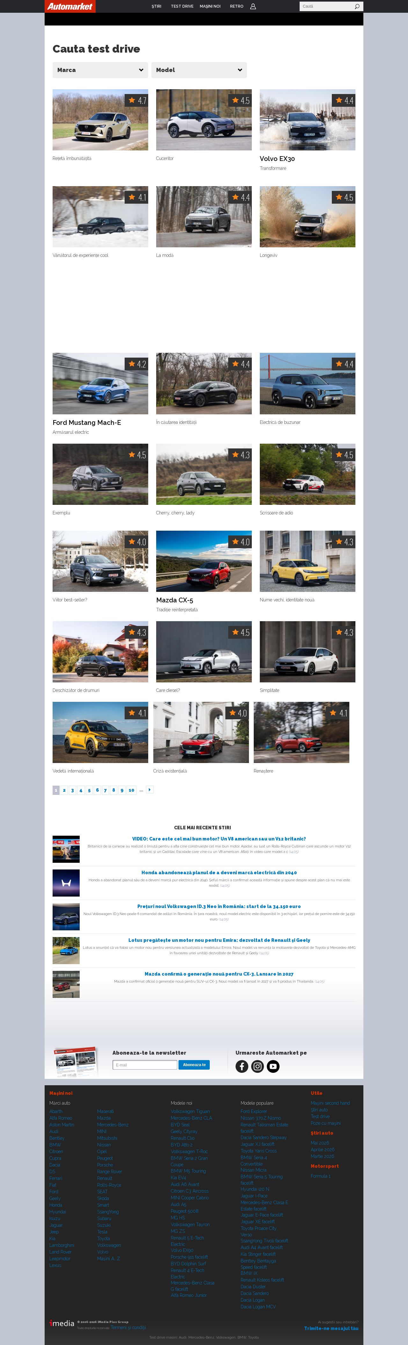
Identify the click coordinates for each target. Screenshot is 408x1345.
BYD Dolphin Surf (188, 1263)
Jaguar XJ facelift (257, 1144)
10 (131, 790)
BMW (55, 1144)
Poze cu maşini (326, 1123)
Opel (102, 1151)
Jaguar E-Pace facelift (262, 1215)
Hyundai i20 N (255, 1189)
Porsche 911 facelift (189, 1257)
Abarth (55, 1111)
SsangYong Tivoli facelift (264, 1240)
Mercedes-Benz (113, 1124)
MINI (101, 1131)
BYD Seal (180, 1124)
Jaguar (56, 1225)
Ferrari (55, 1178)
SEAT (102, 1191)
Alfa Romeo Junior (189, 1295)
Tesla (102, 1231)
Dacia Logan (253, 1300)
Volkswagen (109, 1245)
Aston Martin (61, 1124)
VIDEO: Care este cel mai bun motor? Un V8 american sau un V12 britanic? (219, 838)
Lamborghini (61, 1245)
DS (52, 1171)
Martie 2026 (322, 1156)
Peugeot (105, 1158)
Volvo (102, 1251)
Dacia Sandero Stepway (264, 1137)
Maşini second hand (330, 1103)
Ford (53, 1191)
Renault (104, 1178)
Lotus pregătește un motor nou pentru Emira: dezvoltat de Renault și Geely (219, 940)
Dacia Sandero (255, 1293)
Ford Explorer (254, 1111)
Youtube (273, 1066)
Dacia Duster (253, 1286)
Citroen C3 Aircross (189, 1191)
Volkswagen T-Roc (189, 1151)
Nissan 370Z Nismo (261, 1118)
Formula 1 (321, 1176)
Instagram (257, 1066)
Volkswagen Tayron (190, 1224)
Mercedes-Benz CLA (191, 1118)
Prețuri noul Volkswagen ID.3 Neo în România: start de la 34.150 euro (219, 906)
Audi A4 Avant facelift (262, 1247)
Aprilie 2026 (323, 1149)
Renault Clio (182, 1138)
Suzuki (104, 1225)
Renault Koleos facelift (262, 1280)
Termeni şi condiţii (128, 1327)
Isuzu (54, 1218)
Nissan (104, 1144)
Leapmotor (59, 1258)
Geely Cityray (184, 1131)
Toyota (103, 1238)
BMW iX (249, 1273)
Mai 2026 (320, 1142)
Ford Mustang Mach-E (87, 422)
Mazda (104, 1118)
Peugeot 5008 (185, 1211)
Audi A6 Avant (185, 1184)
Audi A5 (178, 1204)
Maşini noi (60, 1093)
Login (253, 6)
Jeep (54, 1231)
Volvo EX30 (277, 159)
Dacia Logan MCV (258, 1306)
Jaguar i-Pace (254, 1195)
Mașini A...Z (108, 1258)
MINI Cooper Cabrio (190, 1197)
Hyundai (57, 1211)
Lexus (55, 1265)
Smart (103, 1205)
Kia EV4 (178, 1177)
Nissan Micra (253, 1170)
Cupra (55, 1158)
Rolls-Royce (109, 1185)
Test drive (320, 1116)
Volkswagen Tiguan (190, 1111)
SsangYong (108, 1211)
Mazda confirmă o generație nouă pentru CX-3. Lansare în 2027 (219, 974)
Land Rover (60, 1251)
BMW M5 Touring (188, 1171)
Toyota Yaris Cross (259, 1150)
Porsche (105, 1164)
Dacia (54, 1164)
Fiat (52, 1185)
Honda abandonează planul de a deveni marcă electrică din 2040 (219, 872)
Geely (55, 1198)
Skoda (103, 1198)
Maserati (105, 1111)
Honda (55, 1205)
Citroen (56, 1151)
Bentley (57, 1138)
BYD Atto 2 (182, 1144)
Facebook (242, 1066)
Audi (53, 1131)
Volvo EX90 (182, 1250)
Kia (52, 1238)
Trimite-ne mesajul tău (331, 1328)
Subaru (104, 1218)
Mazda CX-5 (174, 600)
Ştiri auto (319, 1109)
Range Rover (109, 1171)
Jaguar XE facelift (258, 1221)
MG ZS (178, 1231)
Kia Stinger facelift (258, 1254)
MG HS (178, 1217)
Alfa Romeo (60, 1118)
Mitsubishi (107, 1138)
